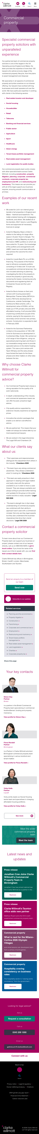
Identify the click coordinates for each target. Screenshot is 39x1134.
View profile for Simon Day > (15, 717)
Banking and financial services (18, 123)
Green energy (11, 149)
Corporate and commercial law (21, 628)
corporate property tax (19, 179)
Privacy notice (11, 1084)
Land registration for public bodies (19, 164)
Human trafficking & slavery (16, 1087)
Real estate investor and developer (19, 98)
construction (21, 174)
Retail (8, 113)
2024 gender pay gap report (18, 1093)
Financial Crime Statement (19, 1096)
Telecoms (10, 118)
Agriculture (10, 134)
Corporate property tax (18, 654)
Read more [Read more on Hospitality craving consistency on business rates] (16, 987)
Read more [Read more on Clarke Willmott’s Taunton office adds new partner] (16, 924)
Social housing (12, 103)
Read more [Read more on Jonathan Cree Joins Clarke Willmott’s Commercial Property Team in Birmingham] (16, 895)
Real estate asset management (18, 159)
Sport (8, 139)
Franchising (14, 624)
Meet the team (26, 840)
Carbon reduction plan (20, 1099)
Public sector (11, 129)
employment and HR (10, 182)
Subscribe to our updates (18, 599)
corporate (21, 177)
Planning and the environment (20, 614)
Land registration (16, 647)
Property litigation (16, 617)
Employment (14, 631)
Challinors (30, 1087)
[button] (19, 816)
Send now (19, 587)
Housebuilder (11, 108)
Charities (13, 650)
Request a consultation (19, 1053)
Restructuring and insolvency (20, 634)
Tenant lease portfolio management (20, 154)
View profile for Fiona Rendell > (16, 763)
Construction (14, 621)
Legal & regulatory (25, 1084)
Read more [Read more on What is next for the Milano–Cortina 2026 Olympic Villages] (16, 955)
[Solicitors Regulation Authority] (19, 1114)
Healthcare (10, 144)
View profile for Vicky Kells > (15, 806)
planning (13, 177)
